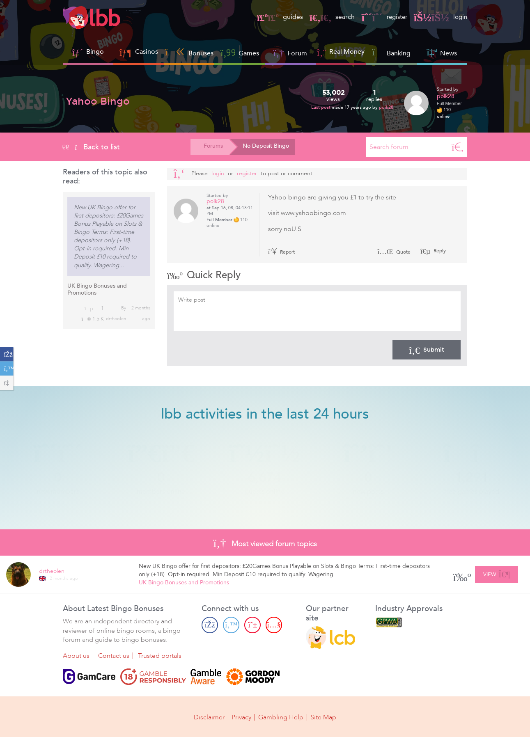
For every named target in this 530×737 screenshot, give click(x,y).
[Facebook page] (210, 625)
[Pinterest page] (252, 625)
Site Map (323, 717)
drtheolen (116, 319)
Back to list (91, 147)
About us (76, 655)
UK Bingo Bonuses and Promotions (97, 289)
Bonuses (189, 52)
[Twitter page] (231, 625)
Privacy (241, 717)
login (440, 16)
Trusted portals (159, 655)
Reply (439, 250)
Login (217, 173)
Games (239, 52)
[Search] (457, 147)
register (381, 16)
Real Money (347, 51)
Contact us (113, 655)
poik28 (386, 107)
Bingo (95, 51)
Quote (394, 252)
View (496, 573)
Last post (321, 107)
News (442, 52)
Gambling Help (280, 717)
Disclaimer (209, 717)
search (328, 16)
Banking (391, 52)
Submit (426, 349)
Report (281, 252)
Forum (290, 52)
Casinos (146, 51)
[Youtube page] (274, 625)
